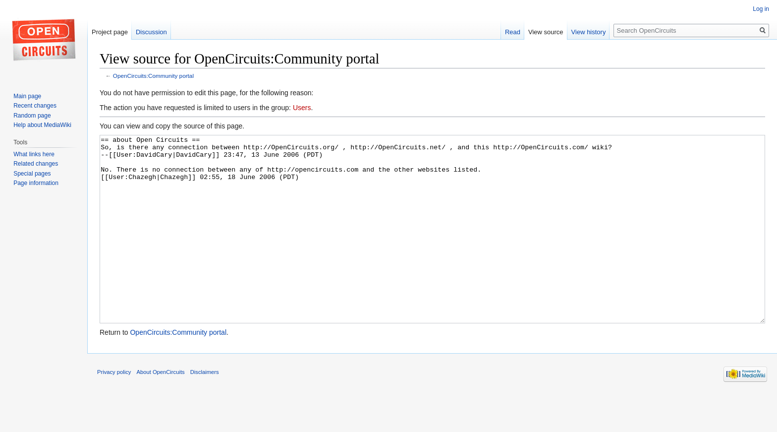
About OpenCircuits (161, 409)
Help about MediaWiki (42, 125)
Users (302, 108)
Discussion (151, 32)
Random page (32, 115)
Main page (27, 96)
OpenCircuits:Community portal (153, 75)
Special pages (32, 173)
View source (545, 32)
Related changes (35, 163)
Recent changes (34, 105)
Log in (761, 8)
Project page (110, 32)
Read (512, 32)
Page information (35, 183)
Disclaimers (204, 409)
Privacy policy (114, 409)
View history (588, 32)
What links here (34, 154)
